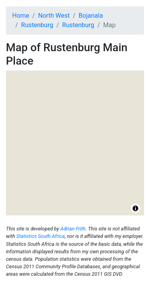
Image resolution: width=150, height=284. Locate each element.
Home (20, 15)
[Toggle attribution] (135, 208)
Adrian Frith (72, 229)
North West (54, 15)
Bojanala (91, 15)
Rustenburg (37, 25)
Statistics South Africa (40, 236)
